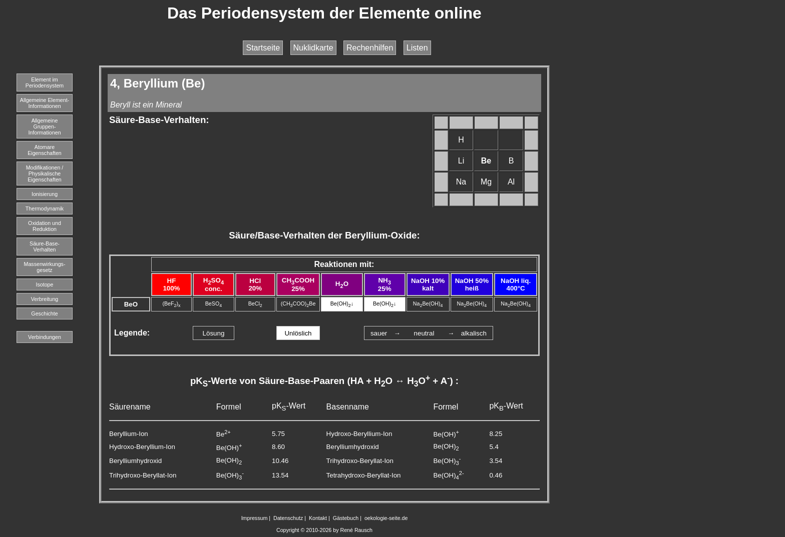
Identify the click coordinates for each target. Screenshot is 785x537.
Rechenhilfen (369, 48)
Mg (486, 182)
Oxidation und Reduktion (44, 226)
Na (461, 182)
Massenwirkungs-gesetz (45, 267)
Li (461, 160)
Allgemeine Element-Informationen (44, 103)
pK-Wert (288, 406)
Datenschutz (288, 518)
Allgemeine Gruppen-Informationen (44, 127)
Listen (417, 48)
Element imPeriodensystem (45, 82)
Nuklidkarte (313, 48)
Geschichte (44, 313)
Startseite (263, 48)
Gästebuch (346, 518)
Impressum (254, 518)
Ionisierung (45, 194)
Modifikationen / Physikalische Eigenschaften (45, 173)
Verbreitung (45, 299)
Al (511, 182)
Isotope (45, 285)
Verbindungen (44, 337)
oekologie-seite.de (386, 518)
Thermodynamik (45, 209)
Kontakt (318, 518)
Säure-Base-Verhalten (45, 246)
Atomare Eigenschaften (45, 150)
